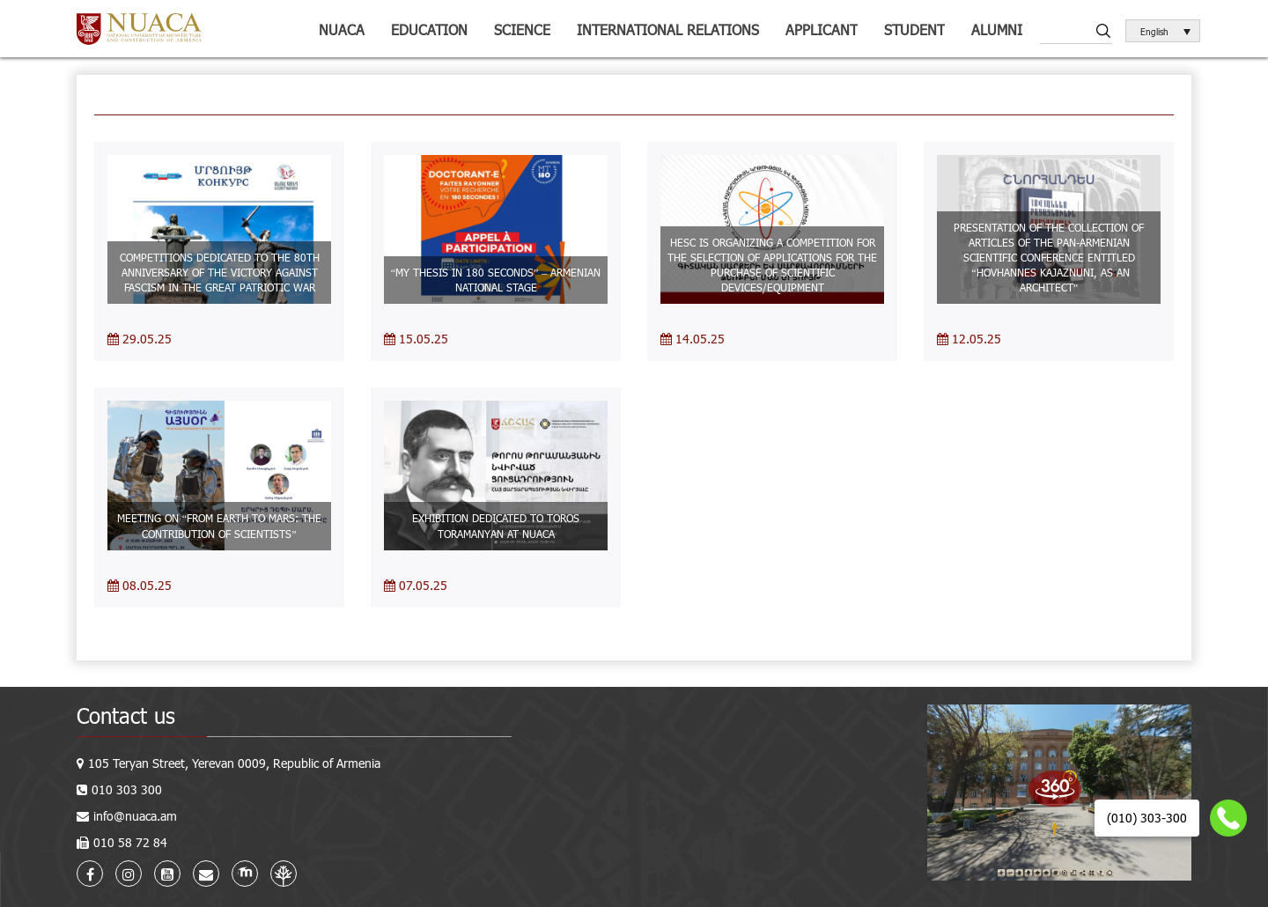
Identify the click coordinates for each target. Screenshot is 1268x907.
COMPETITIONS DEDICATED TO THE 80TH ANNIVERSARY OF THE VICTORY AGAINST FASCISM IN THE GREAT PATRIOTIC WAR (220, 272)
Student (914, 29)
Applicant (821, 29)
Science (522, 29)
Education (429, 29)
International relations (668, 29)
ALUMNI (996, 29)
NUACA (342, 29)
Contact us (126, 715)
